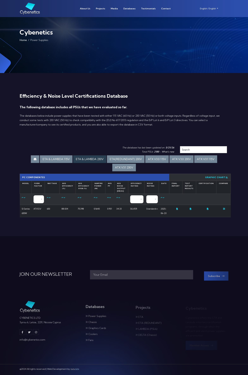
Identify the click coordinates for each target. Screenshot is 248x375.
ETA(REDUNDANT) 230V (126, 159)
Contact (166, 8)
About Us (85, 8)
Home (23, 41)
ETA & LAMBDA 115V (56, 159)
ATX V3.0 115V (157, 159)
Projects (100, 8)
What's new (168, 151)
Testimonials (148, 8)
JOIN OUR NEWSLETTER (46, 274)
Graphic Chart (216, 177)
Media (114, 8)
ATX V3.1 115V (205, 159)
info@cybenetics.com (32, 341)
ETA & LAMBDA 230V (90, 159)
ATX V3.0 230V (181, 159)
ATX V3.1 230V (124, 167)
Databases (129, 8)
